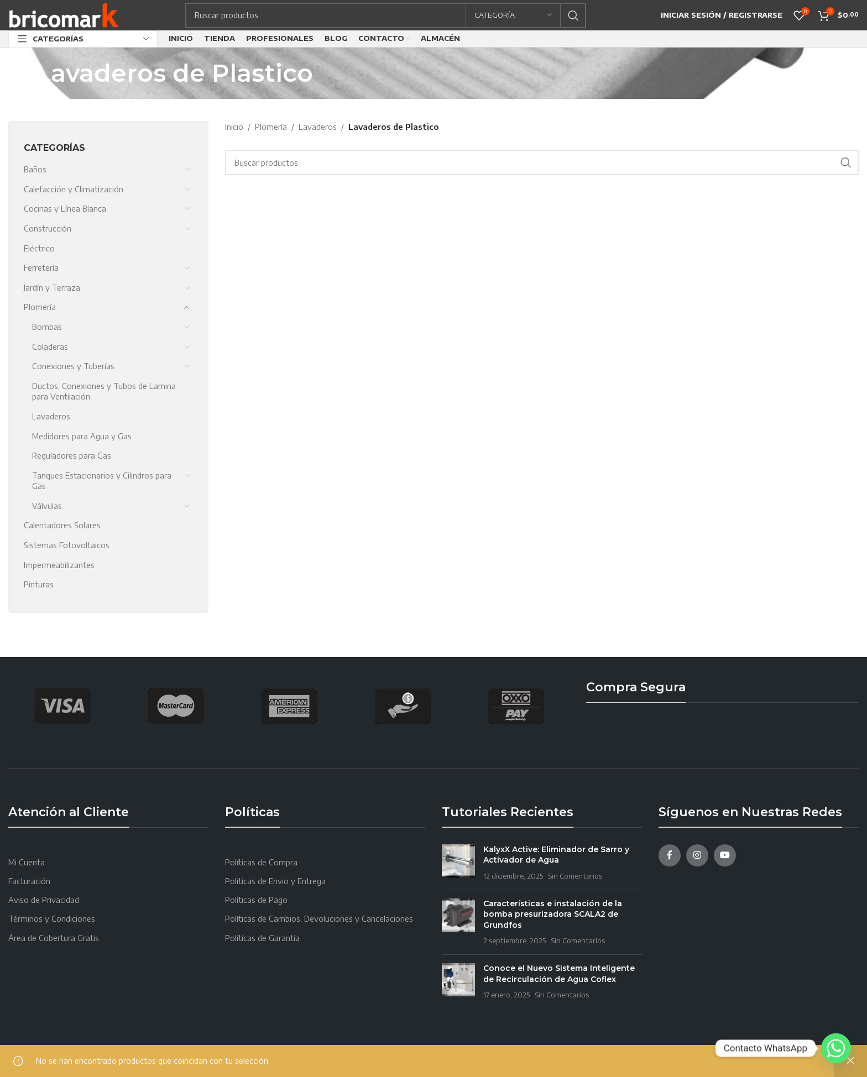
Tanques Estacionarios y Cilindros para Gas (101, 481)
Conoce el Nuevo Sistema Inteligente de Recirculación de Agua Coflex (559, 973)
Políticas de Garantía (262, 938)
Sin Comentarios (575, 875)
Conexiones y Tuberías (73, 366)
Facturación (29, 881)
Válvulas (47, 506)
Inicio (234, 127)
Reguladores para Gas (71, 455)
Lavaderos (51, 416)
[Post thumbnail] (458, 862)
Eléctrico (39, 248)
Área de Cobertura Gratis (53, 938)
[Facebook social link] (670, 855)
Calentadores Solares (62, 525)
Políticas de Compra (261, 862)
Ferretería (41, 267)
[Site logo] (63, 14)
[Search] (385, 15)
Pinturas (39, 584)
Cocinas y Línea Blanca (65, 208)
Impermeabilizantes (59, 565)
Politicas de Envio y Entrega (275, 881)
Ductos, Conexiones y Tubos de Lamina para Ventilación (104, 391)
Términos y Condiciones (51, 918)
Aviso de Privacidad (43, 900)
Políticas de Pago (256, 900)
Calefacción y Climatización (73, 189)
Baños (35, 169)
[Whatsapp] (836, 1048)
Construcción (47, 228)
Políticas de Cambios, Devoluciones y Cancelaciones (319, 918)
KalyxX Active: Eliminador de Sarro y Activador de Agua (556, 854)
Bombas (47, 327)
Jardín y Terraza (52, 287)
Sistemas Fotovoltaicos (66, 545)
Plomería (40, 307)
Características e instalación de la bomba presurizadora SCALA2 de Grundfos (552, 914)
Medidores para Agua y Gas (82, 436)
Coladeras (50, 346)
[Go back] (22, 73)
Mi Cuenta (26, 862)
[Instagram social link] (697, 855)
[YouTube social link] (725, 855)
